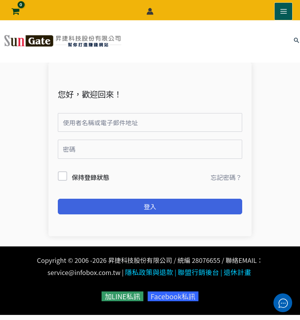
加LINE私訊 (124, 302)
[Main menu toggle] (283, 9)
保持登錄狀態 (90, 184)
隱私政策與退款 (151, 279)
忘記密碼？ (226, 184)
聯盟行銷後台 (198, 279)
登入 (150, 214)
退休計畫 (234, 279)
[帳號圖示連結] (150, 9)
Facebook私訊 (171, 302)
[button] (296, 45)
